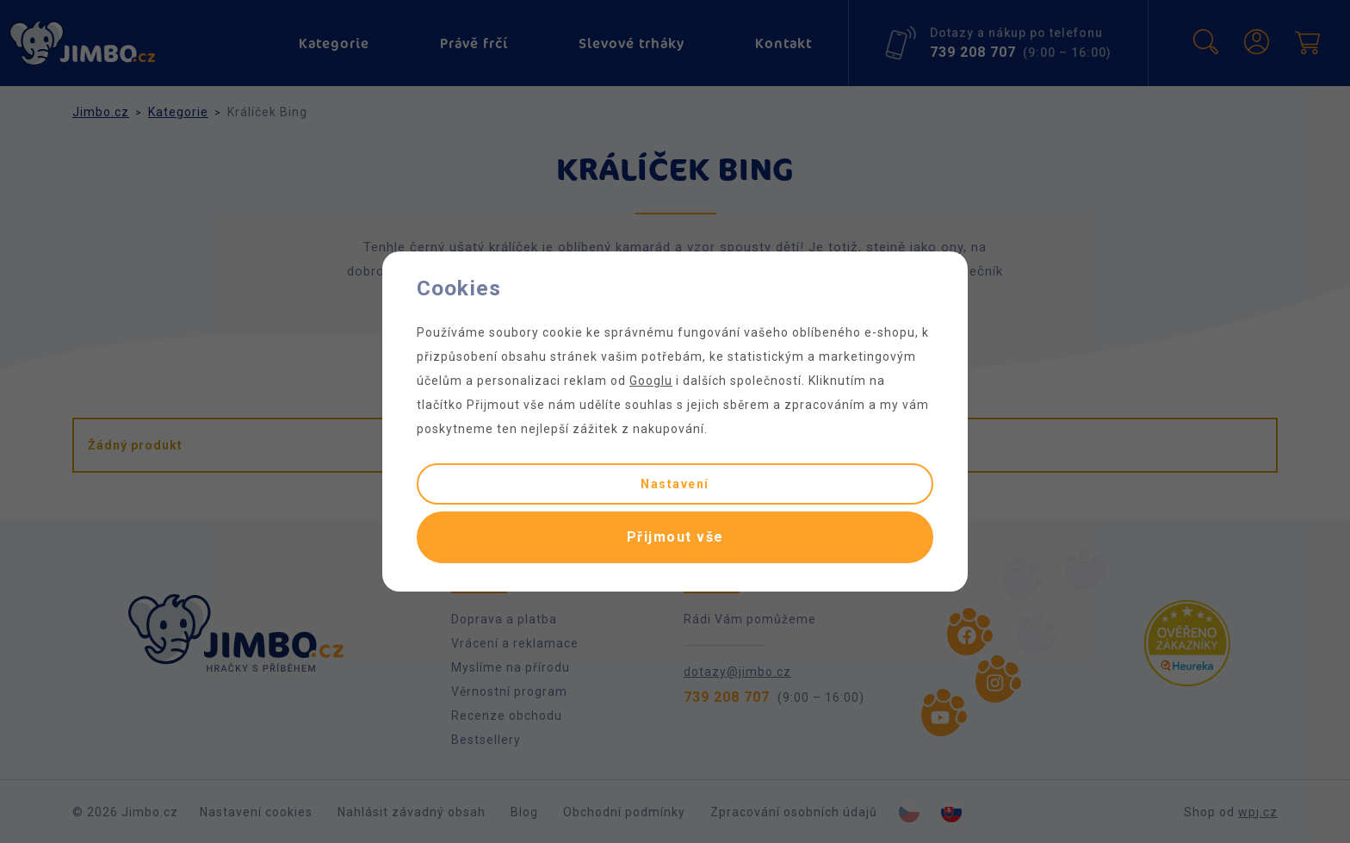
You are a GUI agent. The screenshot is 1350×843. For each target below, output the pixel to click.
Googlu (650, 380)
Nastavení (675, 484)
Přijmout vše (675, 537)
